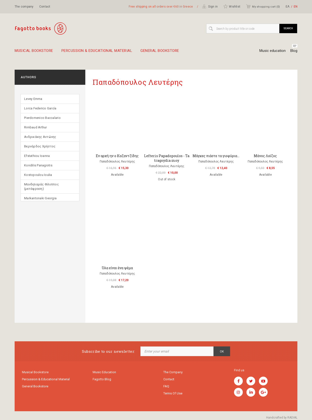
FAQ (166, 386)
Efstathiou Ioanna (37, 156)
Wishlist (231, 6)
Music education (272, 50)
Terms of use (172, 393)
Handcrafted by (281, 417)
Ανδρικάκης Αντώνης (40, 137)
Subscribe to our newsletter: (108, 351)
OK (222, 351)
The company (24, 6)
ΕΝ (295, 6)
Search (288, 28)
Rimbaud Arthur (35, 127)
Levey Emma (33, 99)
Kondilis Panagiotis (38, 165)
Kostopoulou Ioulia (38, 175)
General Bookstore (159, 52)
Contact (44, 6)
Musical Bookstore (34, 52)
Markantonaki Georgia (40, 198)
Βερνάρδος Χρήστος (39, 146)
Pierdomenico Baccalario (42, 118)
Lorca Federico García (40, 108)
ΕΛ (288, 6)
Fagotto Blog (102, 379)
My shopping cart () (263, 6)
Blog (293, 50)
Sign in (210, 6)
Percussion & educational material (96, 52)
